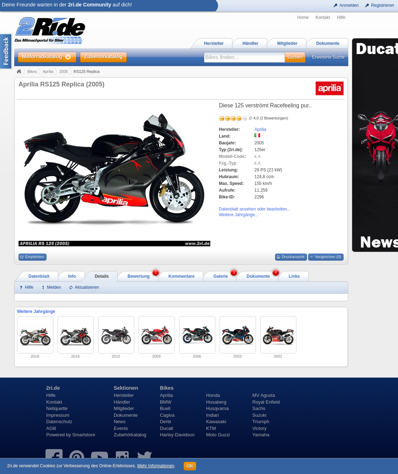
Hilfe (341, 17)
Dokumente (126, 415)
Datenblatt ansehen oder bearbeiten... (254, 209)
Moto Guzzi (218, 434)
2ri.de (53, 388)
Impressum (57, 415)
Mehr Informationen (155, 465)
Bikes (32, 71)
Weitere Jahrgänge (36, 311)
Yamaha (260, 434)
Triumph (260, 421)
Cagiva (167, 415)
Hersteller (124, 395)
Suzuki (259, 415)
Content (6, 51)
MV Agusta (263, 395)
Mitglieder (124, 408)
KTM (211, 428)
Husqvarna (217, 408)
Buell (165, 408)
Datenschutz (59, 421)
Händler (122, 402)
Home (303, 17)
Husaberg (216, 402)
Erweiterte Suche (328, 57)
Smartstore (83, 434)
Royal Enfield (266, 402)
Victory (259, 428)
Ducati (166, 428)
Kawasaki (216, 421)
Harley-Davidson (177, 434)
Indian (212, 415)
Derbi (165, 421)
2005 (63, 71)
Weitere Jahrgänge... (238, 214)
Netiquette (57, 408)
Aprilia (48, 71)
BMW (165, 402)
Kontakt (323, 17)
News (119, 421)
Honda (213, 395)
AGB (51, 428)
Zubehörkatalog (130, 434)
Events (121, 428)
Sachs (258, 408)
